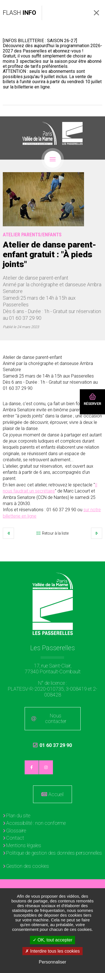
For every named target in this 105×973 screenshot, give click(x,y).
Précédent (8, 533)
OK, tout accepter (53, 940)
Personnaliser (52, 962)
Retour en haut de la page (96, 569)
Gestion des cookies (27, 866)
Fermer (96, 13)
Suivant (96, 533)
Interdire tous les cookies (52, 951)
